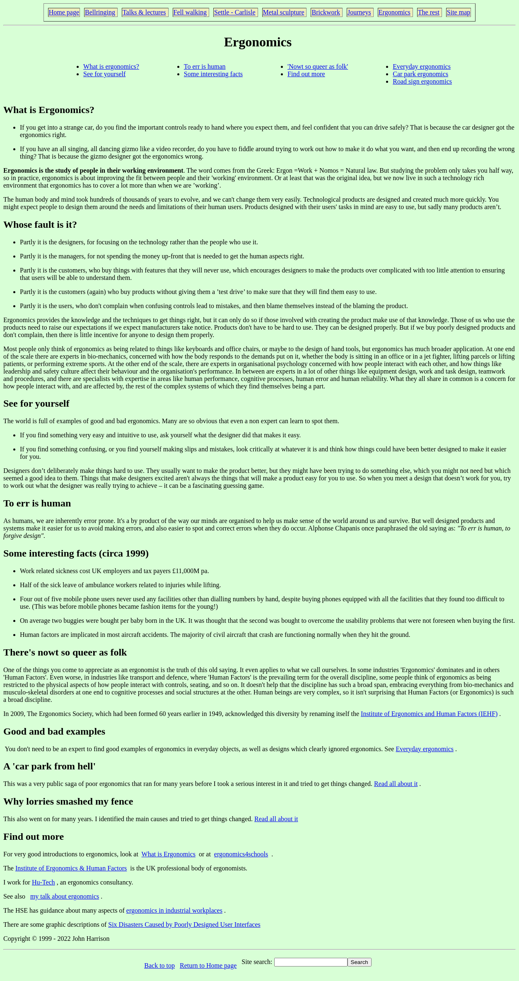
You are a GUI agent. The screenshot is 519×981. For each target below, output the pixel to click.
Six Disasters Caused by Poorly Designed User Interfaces (184, 924)
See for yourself (104, 73)
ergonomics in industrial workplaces (174, 910)
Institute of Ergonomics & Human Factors (71, 868)
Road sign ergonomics (422, 81)
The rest (428, 12)
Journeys (359, 12)
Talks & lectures (144, 12)
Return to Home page (208, 965)
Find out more (306, 73)
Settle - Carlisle (235, 12)
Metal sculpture (283, 12)
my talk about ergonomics (64, 896)
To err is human (205, 66)
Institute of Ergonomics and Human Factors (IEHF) (429, 713)
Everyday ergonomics (422, 66)
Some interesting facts (213, 73)
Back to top (159, 965)
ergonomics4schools (241, 854)
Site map (458, 12)
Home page (64, 12)
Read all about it (396, 783)
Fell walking (190, 12)
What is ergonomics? (111, 66)
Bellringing (100, 12)
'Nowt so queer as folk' (317, 66)
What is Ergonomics (169, 854)
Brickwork (325, 12)
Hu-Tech (43, 882)
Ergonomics (394, 12)
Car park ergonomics (420, 73)
